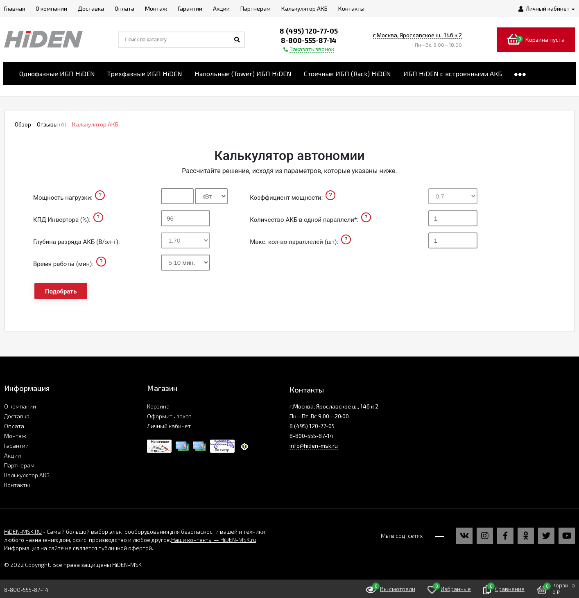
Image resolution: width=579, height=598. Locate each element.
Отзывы (47, 124)
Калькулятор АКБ (95, 124)
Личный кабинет (169, 425)
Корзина (158, 406)
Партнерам (19, 465)
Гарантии (16, 445)
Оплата (14, 425)
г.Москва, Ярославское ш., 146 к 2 (417, 35)
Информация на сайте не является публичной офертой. (78, 547)
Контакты (17, 484)
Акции (12, 455)
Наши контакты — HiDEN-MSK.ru (213, 539)
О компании (20, 406)
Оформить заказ (169, 416)
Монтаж (15, 435)
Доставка (16, 416)
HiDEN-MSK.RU (23, 531)
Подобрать (61, 291)
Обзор (23, 124)
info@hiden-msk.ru (314, 445)
